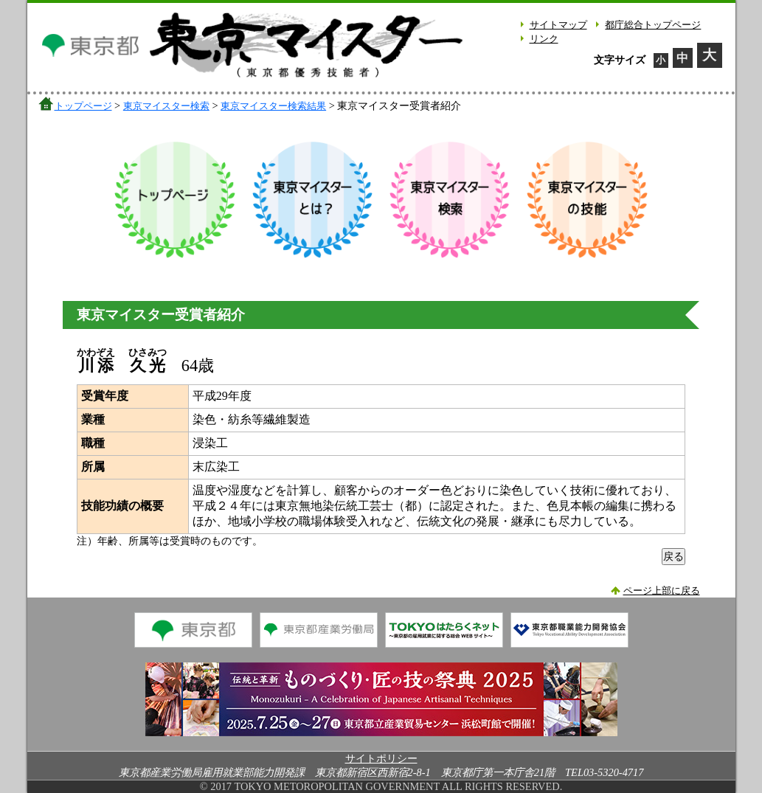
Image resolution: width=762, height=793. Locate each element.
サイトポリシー (381, 758)
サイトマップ (558, 25)
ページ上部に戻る (661, 591)
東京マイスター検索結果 (273, 105)
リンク (544, 39)
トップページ (83, 105)
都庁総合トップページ (653, 25)
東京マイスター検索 (166, 105)
